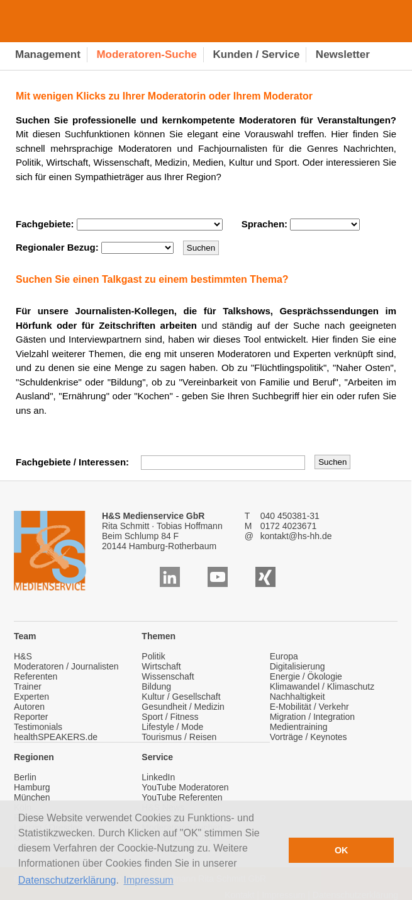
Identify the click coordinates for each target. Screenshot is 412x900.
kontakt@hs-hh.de (296, 536)
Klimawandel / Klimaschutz (322, 686)
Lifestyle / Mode (172, 727)
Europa (284, 656)
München (32, 797)
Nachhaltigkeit (297, 697)
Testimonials (38, 727)
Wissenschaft (168, 676)
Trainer (28, 686)
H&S (23, 656)
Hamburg (32, 787)
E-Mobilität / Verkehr (309, 707)
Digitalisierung (297, 666)
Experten (31, 697)
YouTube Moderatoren (185, 787)
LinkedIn (158, 777)
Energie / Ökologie (306, 676)
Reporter (31, 717)
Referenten (35, 676)
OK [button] (341, 850)
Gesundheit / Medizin (183, 707)
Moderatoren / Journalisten (66, 666)
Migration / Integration (312, 717)
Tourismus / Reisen (179, 737)
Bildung (156, 686)
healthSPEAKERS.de (55, 737)
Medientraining (299, 727)
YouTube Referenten (182, 797)
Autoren (29, 707)
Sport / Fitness (170, 717)
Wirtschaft (161, 666)
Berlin (25, 777)
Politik (153, 656)
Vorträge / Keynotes (308, 737)
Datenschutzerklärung (67, 880)
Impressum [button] (149, 880)
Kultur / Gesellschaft (181, 697)
